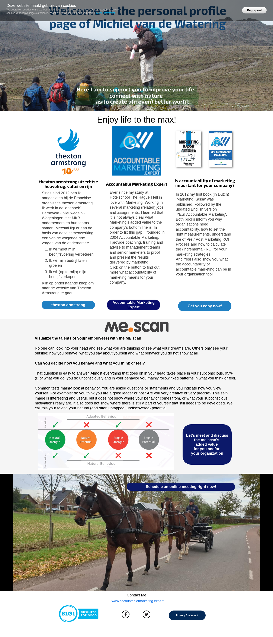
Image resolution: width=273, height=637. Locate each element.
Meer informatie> (106, 13)
